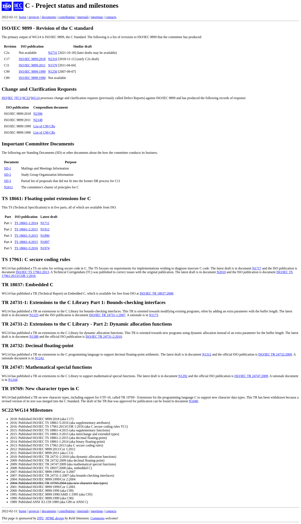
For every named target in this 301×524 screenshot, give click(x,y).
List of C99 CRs (44, 126)
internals (83, 17)
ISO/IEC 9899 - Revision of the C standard (47, 28)
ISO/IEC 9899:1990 (32, 78)
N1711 (44, 223)
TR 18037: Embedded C (27, 284)
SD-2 (7, 174)
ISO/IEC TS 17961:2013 (32, 272)
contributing (67, 17)
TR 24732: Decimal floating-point (37, 345)
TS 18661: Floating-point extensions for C (46, 198)
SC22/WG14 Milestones (27, 410)
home (23, 17)
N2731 (52, 52)
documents (49, 17)
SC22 (26, 98)
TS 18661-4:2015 (26, 242)
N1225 (33, 315)
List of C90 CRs (44, 132)
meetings (97, 17)
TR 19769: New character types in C (40, 388)
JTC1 (18, 98)
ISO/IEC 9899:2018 (32, 59)
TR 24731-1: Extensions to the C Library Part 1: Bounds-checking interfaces (84, 302)
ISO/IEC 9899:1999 (32, 71)
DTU (40, 518)
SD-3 (7, 181)
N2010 (221, 272)
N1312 (206, 354)
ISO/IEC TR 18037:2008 (156, 293)
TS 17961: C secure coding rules (36, 259)
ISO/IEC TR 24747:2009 (251, 376)
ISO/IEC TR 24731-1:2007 (107, 315)
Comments (97, 518)
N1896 (45, 235)
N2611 (8, 187)
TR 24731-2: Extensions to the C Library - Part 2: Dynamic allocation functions (87, 324)
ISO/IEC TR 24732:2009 (275, 354)
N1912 (45, 229)
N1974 (45, 248)
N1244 (12, 380)
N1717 (256, 268)
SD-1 (7, 168)
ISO (4, 98)
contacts (110, 17)
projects (34, 17)
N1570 (52, 65)
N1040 (193, 401)
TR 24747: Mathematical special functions (47, 367)
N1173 (153, 315)
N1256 (52, 71)
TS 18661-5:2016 (26, 248)
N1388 (33, 336)
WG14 (35, 98)
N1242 (39, 358)
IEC (10, 98)
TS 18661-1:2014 (26, 223)
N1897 (45, 242)
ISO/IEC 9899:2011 (32, 65)
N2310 (52, 59)
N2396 (37, 113)
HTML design (55, 518)
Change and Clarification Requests (39, 89)
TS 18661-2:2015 (26, 229)
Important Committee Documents (38, 143)
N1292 (182, 376)
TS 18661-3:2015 (26, 235)
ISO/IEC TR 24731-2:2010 (103, 336)
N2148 (37, 120)
